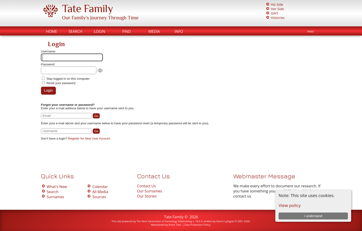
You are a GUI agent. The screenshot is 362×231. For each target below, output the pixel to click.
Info (179, 31)
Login (99, 31)
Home (51, 31)
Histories (278, 17)
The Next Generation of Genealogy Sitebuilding (164, 221)
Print (310, 31)
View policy (290, 205)
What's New (57, 186)
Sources (99, 196)
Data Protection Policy (197, 224)
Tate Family (87, 8)
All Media (100, 191)
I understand (313, 216)
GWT (274, 13)
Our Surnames (149, 191)
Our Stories (146, 196)
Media (154, 31)
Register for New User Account (89, 138)
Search (76, 31)
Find (126, 31)
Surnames (55, 196)
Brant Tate (175, 224)
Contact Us (146, 185)
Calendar (100, 186)
